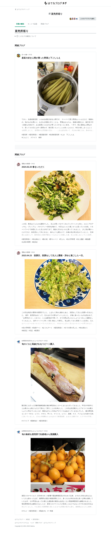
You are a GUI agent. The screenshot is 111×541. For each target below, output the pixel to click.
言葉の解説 (20, 24)
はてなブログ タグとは (22, 523)
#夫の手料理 (70, 239)
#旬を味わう (36, 239)
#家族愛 (88, 239)
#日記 (31, 330)
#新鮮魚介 (34, 421)
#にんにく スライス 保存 (32, 137)
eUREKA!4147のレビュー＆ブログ (32, 341)
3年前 (33, 252)
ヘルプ (32, 523)
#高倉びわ (42, 511)
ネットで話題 (32, 24)
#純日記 (35, 242)
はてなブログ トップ (22, 9)
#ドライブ (25, 421)
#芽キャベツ (53, 239)
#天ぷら (62, 239)
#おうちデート (47, 328)
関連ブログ (45, 24)
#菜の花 (45, 239)
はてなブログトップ (50, 523)
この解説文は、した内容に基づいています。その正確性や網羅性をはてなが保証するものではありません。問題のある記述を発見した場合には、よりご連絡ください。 (25, 36)
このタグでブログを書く (87, 18)
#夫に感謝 (80, 239)
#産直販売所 (43, 135)
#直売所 (24, 135)
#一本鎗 (50, 511)
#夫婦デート (36, 328)
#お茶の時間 (26, 242)
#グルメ (24, 511)
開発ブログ (38, 523)
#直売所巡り (33, 135)
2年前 (30, 54)
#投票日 (37, 330)
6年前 (46, 341)
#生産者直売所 (54, 135)
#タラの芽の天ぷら (70, 328)
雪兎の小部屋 (26, 163)
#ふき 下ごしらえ (67, 135)
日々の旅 (24, 54)
